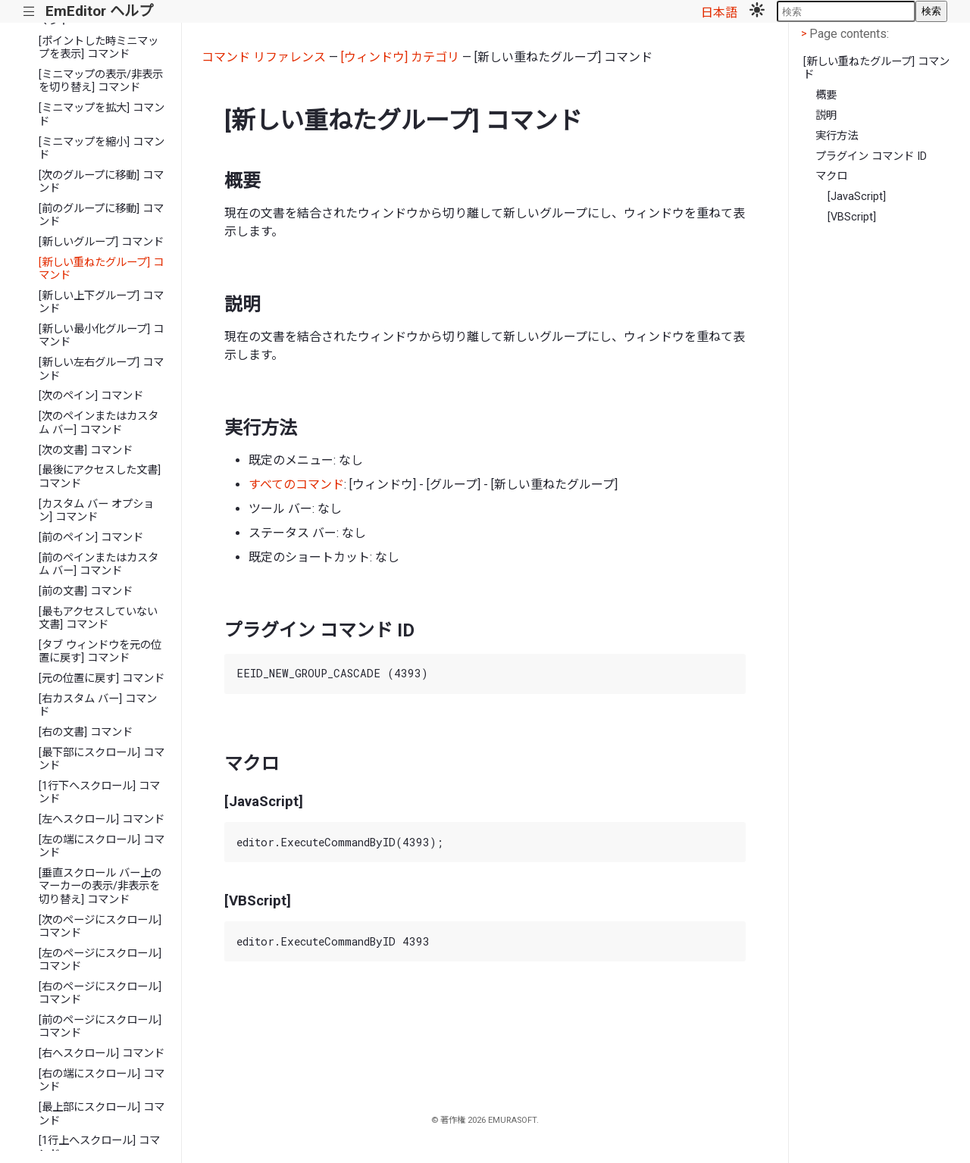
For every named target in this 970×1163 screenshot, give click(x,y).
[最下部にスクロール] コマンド (101, 759)
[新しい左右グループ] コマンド (101, 369)
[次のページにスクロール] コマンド (100, 926)
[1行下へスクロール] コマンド (99, 792)
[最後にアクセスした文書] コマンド (100, 476)
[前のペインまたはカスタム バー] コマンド (98, 564)
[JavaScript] (857, 196)
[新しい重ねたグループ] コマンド (101, 269)
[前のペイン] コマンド (91, 537)
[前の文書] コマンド (86, 591)
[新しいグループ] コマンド (101, 242)
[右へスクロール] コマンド (101, 1053)
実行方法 (836, 136)
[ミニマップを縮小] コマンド (101, 148)
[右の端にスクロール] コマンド (101, 1080)
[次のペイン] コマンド (91, 395)
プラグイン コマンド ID (871, 156)
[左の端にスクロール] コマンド (101, 846)
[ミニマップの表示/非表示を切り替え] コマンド (101, 81)
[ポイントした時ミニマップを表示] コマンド (98, 48)
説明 (826, 115)
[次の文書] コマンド (86, 450)
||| (29, 11)
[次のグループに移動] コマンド (101, 182)
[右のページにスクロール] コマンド (100, 993)
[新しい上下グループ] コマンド (101, 302)
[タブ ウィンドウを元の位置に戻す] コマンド (100, 651)
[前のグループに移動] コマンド (101, 215)
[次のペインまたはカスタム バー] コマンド (98, 423)
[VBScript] (852, 217)
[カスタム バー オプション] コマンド (96, 511)
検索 (931, 11)
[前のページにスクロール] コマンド (100, 1027)
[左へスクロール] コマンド (101, 819)
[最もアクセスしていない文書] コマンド (98, 618)
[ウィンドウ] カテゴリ (400, 57)
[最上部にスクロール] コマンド (101, 1114)
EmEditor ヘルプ (99, 11)
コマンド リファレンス (264, 57)
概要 (826, 95)
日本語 (719, 12)
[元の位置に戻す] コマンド (101, 678)
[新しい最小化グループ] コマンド (101, 336)
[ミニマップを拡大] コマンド (101, 114)
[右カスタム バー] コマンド (98, 705)
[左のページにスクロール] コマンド (100, 960)
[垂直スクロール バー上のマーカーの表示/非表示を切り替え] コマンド (100, 886)
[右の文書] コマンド (86, 732)
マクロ (831, 176)
